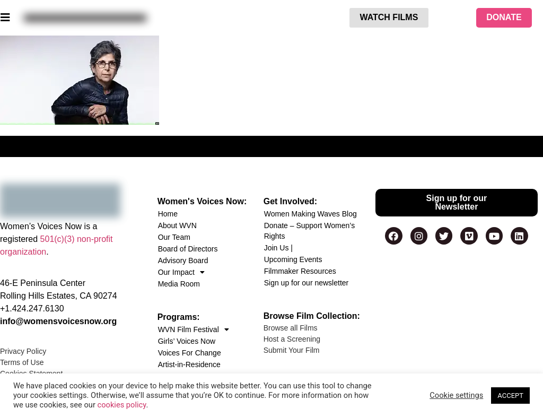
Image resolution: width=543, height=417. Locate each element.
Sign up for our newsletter (306, 283)
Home (168, 214)
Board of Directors (188, 249)
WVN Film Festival (193, 329)
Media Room (179, 284)
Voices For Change (189, 353)
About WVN (177, 225)
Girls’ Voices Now (186, 341)
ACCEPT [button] (510, 395)
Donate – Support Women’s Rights (309, 230)
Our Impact (181, 272)
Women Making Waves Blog (310, 214)
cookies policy (122, 405)
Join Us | (278, 248)
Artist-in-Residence (189, 364)
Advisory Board (183, 260)
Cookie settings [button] (456, 395)
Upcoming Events (293, 259)
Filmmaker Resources (300, 271)
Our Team (174, 237)
